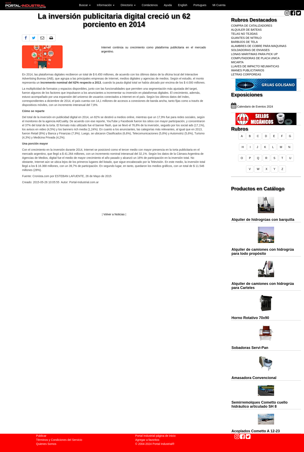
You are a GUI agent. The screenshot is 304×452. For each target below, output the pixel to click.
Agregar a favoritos (147, 439)
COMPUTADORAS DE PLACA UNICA (255, 58)
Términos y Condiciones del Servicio (59, 439)
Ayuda (168, 5)
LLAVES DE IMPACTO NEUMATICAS (255, 66)
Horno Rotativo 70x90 (250, 318)
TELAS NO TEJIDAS (244, 33)
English (182, 5)
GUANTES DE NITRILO (246, 37)
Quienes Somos (46, 443)
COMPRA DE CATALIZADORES (251, 25)
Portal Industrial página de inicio (155, 435)
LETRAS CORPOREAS (246, 74)
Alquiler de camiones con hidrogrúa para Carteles (262, 286)
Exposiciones (247, 94)
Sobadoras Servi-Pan (249, 348)
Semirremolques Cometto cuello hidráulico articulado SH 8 (259, 404)
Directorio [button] (128, 5)
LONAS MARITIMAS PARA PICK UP (254, 54)
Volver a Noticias (113, 214)
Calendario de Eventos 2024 (252, 106)
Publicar (41, 435)
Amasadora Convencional (253, 378)
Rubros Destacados (254, 20)
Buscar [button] (85, 5)
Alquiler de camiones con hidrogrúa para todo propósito (262, 251)
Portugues (199, 5)
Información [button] (105, 5)
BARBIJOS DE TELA (244, 42)
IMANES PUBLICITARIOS (247, 70)
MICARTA (237, 62)
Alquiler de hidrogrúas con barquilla (262, 220)
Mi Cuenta (219, 5)
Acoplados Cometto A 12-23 (255, 431)
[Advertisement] (114, 199)
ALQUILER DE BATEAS (246, 29)
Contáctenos (150, 5)
